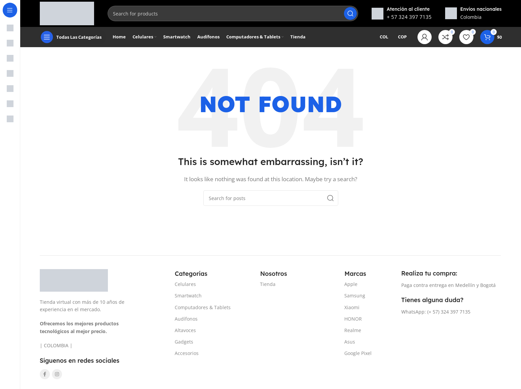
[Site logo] (67, 12)
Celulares (185, 284)
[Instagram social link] (57, 374)
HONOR (353, 319)
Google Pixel (358, 353)
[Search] (233, 13)
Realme (352, 330)
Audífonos (186, 319)
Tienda (268, 284)
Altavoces (185, 330)
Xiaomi (351, 307)
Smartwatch (188, 295)
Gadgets (184, 341)
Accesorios (187, 353)
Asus (349, 341)
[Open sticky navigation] (72, 37)
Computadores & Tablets (203, 307)
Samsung (354, 295)
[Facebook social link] (45, 374)
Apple (350, 284)
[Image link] (74, 279)
